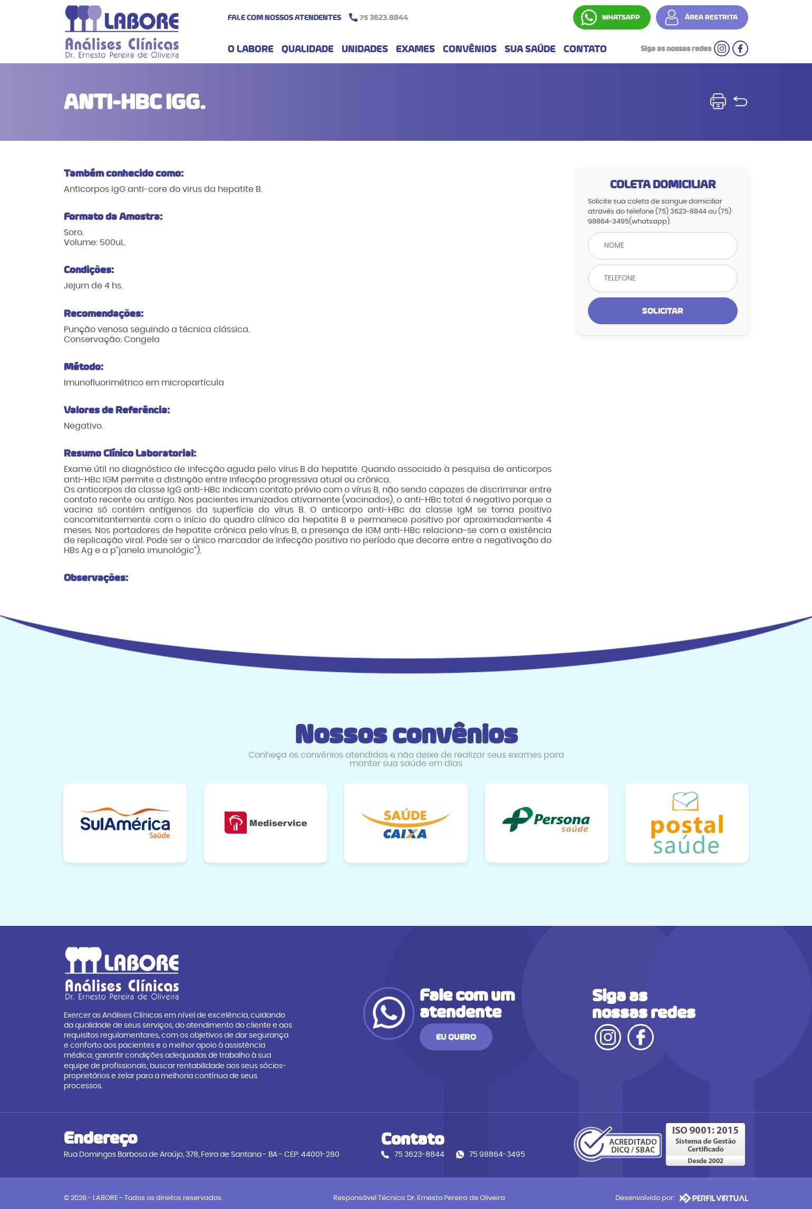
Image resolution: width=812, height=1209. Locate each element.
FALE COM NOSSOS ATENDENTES (320, 17)
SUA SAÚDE (530, 49)
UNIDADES (365, 49)
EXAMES (415, 49)
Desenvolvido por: (682, 1188)
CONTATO (585, 49)
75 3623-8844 (420, 1145)
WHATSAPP (622, 17)
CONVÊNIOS (470, 49)
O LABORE (251, 49)
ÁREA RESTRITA (711, 17)
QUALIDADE (308, 49)
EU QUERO (520, 1033)
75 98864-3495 (498, 1145)
